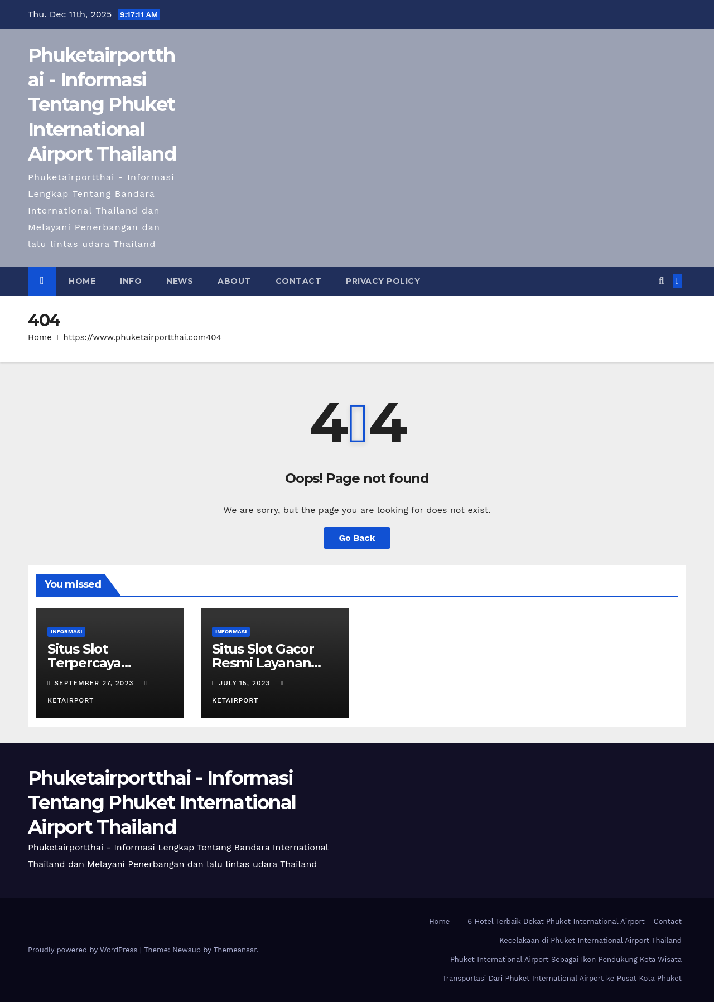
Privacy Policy (383, 281)
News (179, 281)
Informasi (66, 631)
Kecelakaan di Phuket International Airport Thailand (590, 940)
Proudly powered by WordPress (84, 950)
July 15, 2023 (246, 683)
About (234, 281)
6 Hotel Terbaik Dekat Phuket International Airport (555, 921)
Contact (299, 281)
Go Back (357, 538)
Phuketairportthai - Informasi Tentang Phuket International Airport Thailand (102, 104)
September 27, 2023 (95, 683)
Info (131, 281)
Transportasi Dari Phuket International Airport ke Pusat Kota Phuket (562, 978)
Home (82, 281)
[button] (661, 280)
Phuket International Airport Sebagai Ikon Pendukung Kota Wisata (566, 959)
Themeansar (235, 950)
